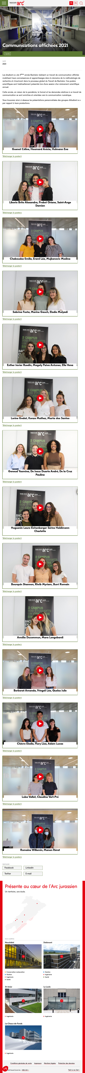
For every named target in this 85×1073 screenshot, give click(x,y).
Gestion (9, 974)
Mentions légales (50, 1063)
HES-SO (25, 1070)
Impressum (37, 1063)
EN (76, 3)
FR (71, 3)
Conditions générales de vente (21, 1063)
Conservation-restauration (16, 972)
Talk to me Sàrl (73, 1070)
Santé (9, 979)
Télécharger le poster (11, 156)
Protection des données (66, 1063)
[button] (4, 3)
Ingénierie (10, 977)
